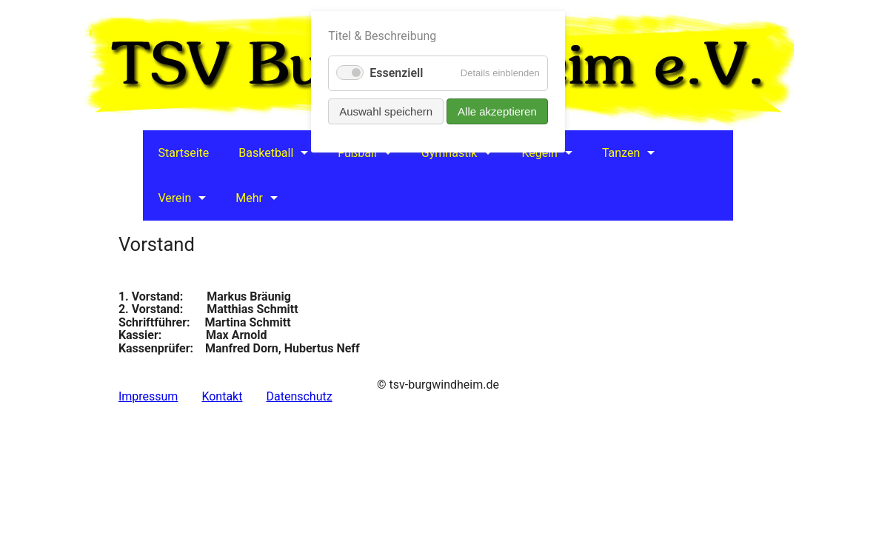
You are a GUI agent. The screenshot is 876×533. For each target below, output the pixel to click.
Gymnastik (449, 153)
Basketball (265, 153)
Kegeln (539, 153)
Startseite (183, 153)
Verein (174, 198)
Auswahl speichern (385, 111)
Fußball (357, 153)
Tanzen (621, 153)
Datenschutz (299, 396)
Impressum (148, 396)
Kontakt (221, 396)
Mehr (249, 198)
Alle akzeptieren (497, 111)
